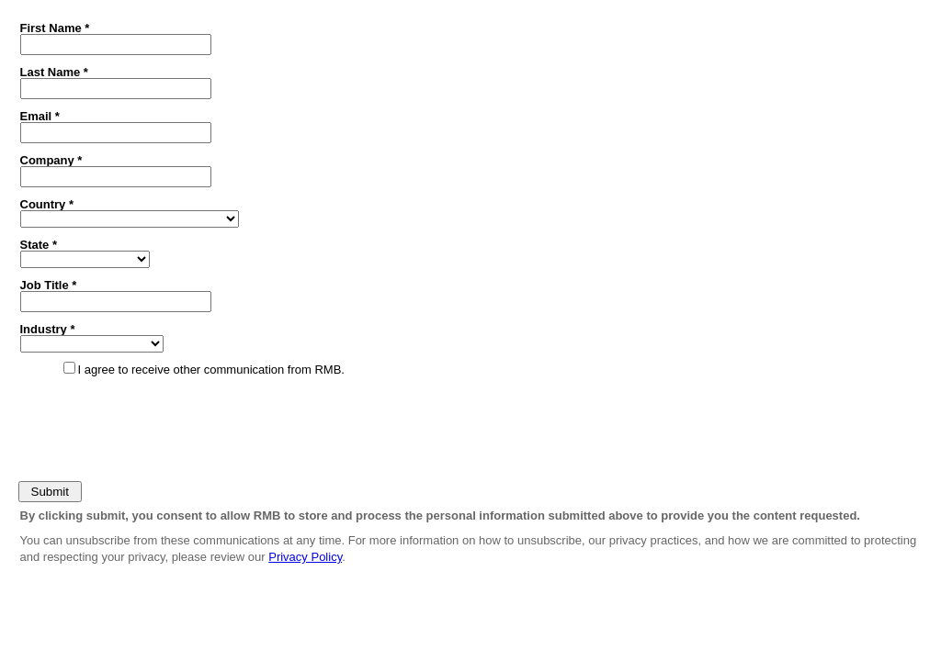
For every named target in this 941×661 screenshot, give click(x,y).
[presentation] (153, 425)
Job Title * (48, 284)
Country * (47, 203)
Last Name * (54, 71)
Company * (51, 159)
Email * (40, 115)
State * (38, 244)
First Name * (55, 27)
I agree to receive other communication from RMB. (211, 369)
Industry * (47, 328)
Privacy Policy (305, 557)
